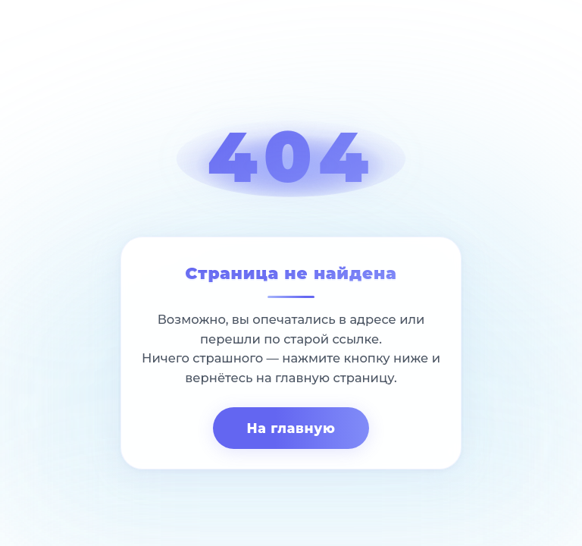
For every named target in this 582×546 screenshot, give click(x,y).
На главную (290, 428)
